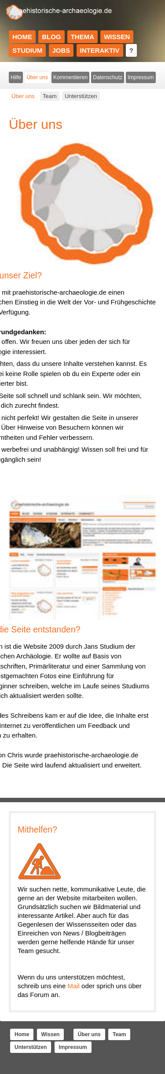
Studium (27, 50)
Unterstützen (81, 96)
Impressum (141, 77)
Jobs (61, 50)
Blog (51, 36)
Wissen (117, 36)
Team (50, 96)
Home (22, 36)
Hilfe (16, 77)
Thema (82, 36)
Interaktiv (100, 50)
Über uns (37, 77)
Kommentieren (70, 77)
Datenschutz (107, 77)
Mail (73, 986)
